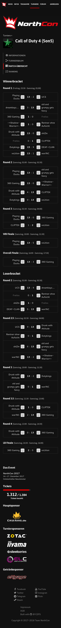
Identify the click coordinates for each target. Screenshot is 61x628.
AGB (22, 610)
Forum (43, 4)
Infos (16, 4)
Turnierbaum (14, 60)
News (10, 4)
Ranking (11, 71)
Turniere (35, 4)
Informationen (15, 55)
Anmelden (54, 4)
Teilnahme (24, 4)
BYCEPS (35, 614)
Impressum (25, 607)
